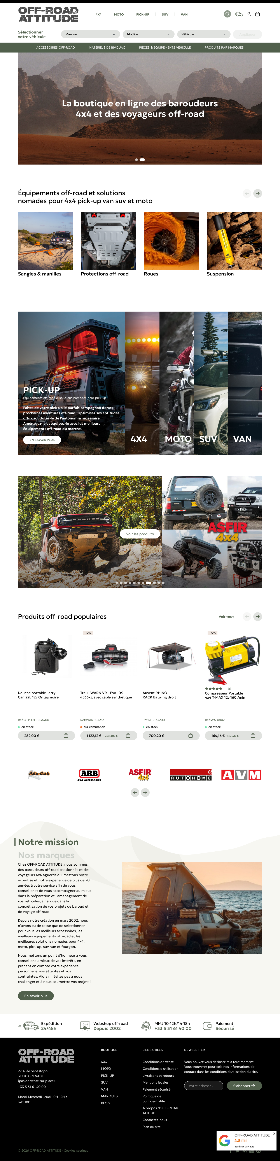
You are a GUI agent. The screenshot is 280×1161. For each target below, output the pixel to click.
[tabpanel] (140, 931)
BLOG (105, 1103)
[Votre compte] (249, 14)
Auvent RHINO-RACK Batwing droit (159, 695)
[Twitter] (237, 1150)
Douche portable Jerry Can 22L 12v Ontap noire (38, 695)
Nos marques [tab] (46, 855)
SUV (165, 14)
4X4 (99, 14)
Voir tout (226, 616)
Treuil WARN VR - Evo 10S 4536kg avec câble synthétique (106, 695)
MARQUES (109, 1096)
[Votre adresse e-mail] (203, 1085)
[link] (257, 14)
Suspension (220, 274)
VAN (184, 14)
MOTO (119, 14)
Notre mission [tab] (48, 842)
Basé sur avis (244, 1146)
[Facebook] (230, 1150)
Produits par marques (224, 47)
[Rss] (244, 1150)
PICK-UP (142, 14)
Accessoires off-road (55, 47)
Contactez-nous (155, 1120)
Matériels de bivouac (107, 47)
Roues (151, 274)
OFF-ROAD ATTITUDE (252, 1135)
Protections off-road (105, 274)
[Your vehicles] (239, 14)
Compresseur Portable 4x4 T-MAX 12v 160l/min (225, 695)
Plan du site (152, 1127)
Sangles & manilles (39, 274)
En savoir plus (42, 440)
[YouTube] (251, 1150)
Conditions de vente (158, 1062)
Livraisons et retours (158, 1075)
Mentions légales (155, 1082)
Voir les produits (140, 534)
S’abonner (244, 1085)
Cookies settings (76, 1150)
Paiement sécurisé (156, 1089)
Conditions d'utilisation (160, 1068)
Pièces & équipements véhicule (165, 47)
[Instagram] (258, 1150)
